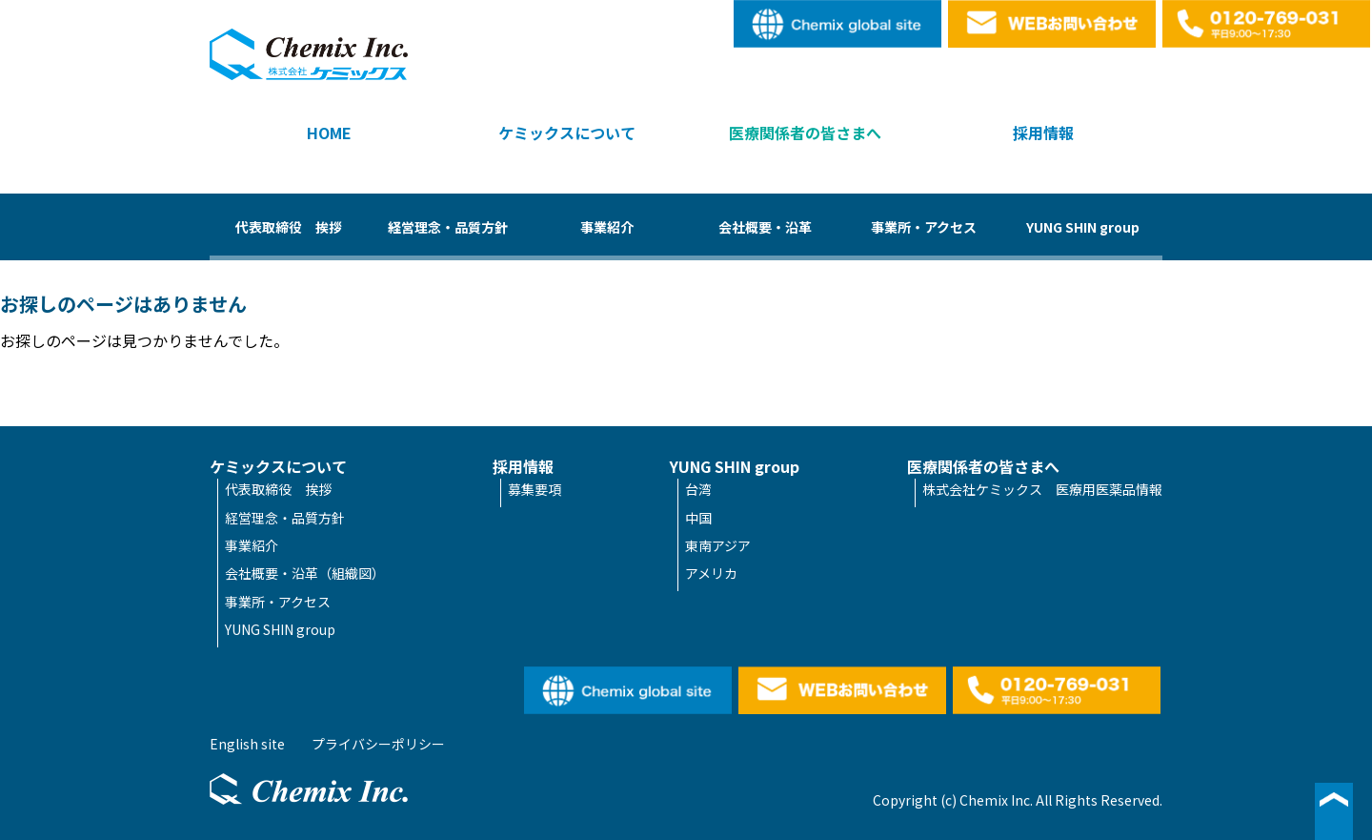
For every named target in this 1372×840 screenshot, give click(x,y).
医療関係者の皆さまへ (805, 132)
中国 (698, 517)
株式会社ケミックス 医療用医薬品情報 (1042, 489)
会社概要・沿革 (765, 226)
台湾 (698, 489)
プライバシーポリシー (378, 743)
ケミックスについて (567, 132)
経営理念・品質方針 (448, 226)
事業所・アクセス (924, 226)
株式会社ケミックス (309, 54)
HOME (329, 132)
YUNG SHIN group (1083, 226)
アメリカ (711, 573)
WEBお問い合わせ (1053, 24)
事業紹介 (607, 226)
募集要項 (534, 489)
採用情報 (1043, 132)
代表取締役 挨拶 (288, 226)
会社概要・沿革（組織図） (305, 573)
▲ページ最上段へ (1334, 811)
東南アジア (718, 545)
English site (838, 24)
